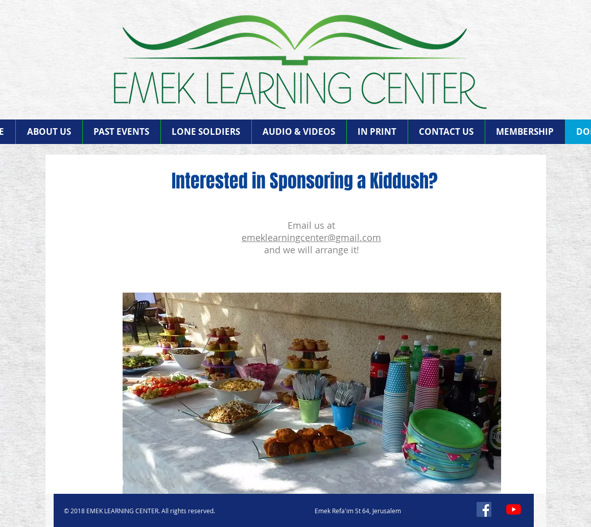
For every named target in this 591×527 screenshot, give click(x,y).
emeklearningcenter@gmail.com (311, 237)
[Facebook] (484, 509)
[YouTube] (513, 509)
